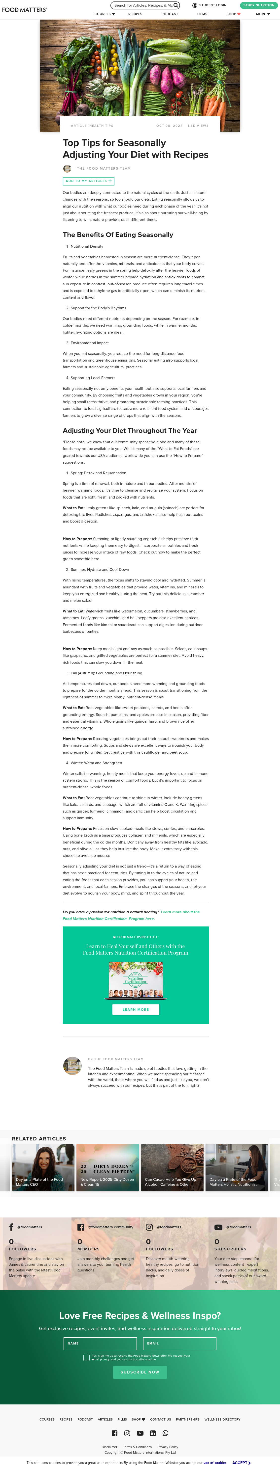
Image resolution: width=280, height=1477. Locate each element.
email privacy (100, 1359)
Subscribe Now (140, 1372)
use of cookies (215, 1463)
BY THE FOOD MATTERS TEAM (116, 1059)
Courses (103, 14)
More (261, 14)
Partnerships (188, 1420)
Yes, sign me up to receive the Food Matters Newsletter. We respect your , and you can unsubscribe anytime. (141, 1357)
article (79, 126)
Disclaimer (109, 1447)
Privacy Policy (168, 1447)
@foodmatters (29, 1227)
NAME (73, 1343)
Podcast (170, 14)
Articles (105, 1420)
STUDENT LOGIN (209, 5)
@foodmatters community (110, 1227)
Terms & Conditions (137, 1447)
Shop (234, 14)
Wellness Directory (223, 1420)
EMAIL (153, 1343)
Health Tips (101, 126)
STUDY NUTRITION (259, 5)
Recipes (135, 14)
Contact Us (160, 1420)
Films (202, 14)
